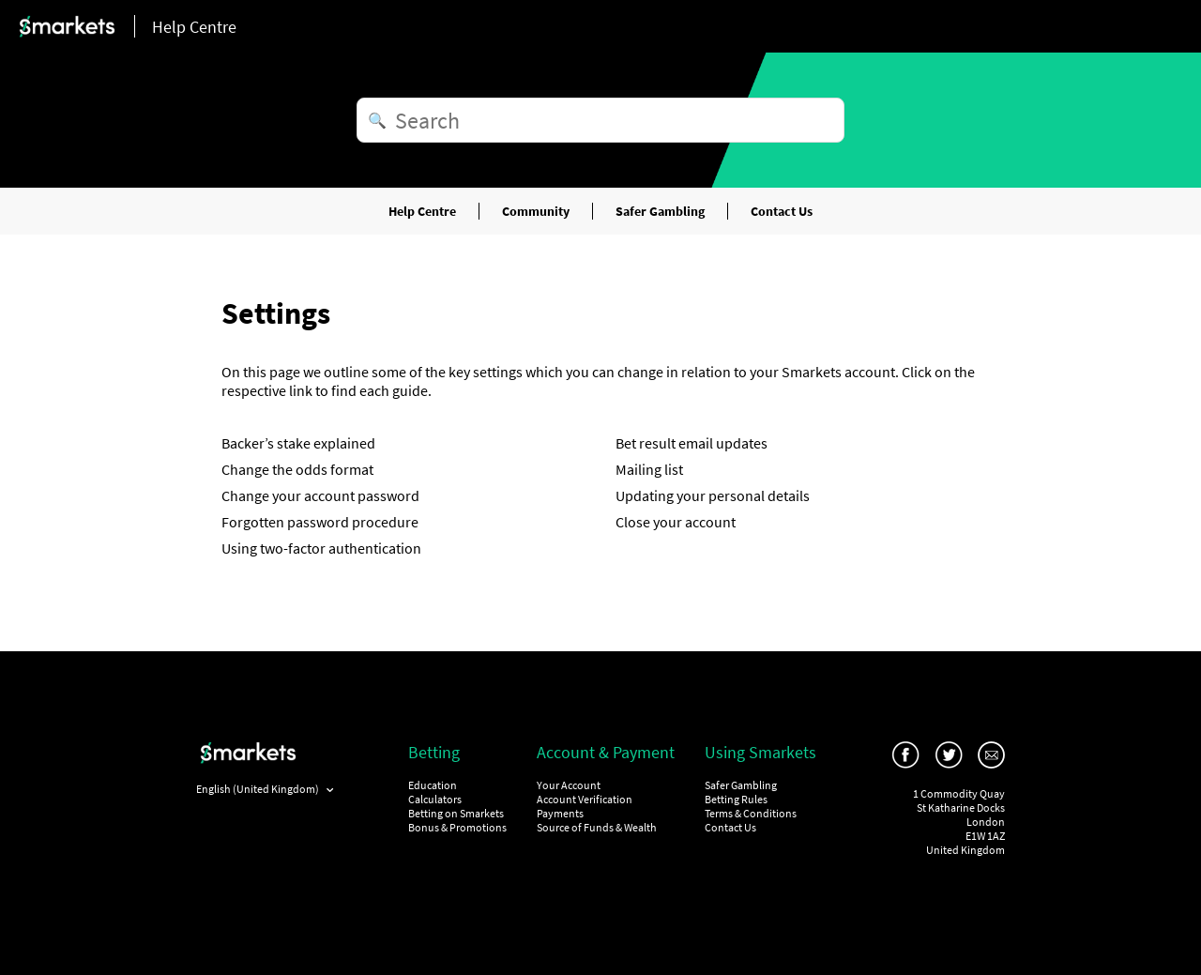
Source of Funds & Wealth (597, 827)
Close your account (676, 521)
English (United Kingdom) (258, 789)
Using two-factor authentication (321, 548)
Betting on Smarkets (456, 813)
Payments (560, 813)
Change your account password (320, 495)
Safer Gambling (660, 211)
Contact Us (782, 211)
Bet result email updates (692, 443)
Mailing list (649, 469)
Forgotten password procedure (319, 521)
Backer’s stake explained (298, 443)
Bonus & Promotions (457, 827)
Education (432, 785)
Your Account (568, 785)
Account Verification (584, 799)
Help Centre (422, 211)
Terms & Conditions (751, 813)
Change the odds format (297, 469)
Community (536, 211)
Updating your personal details (713, 495)
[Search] (600, 120)
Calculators (435, 799)
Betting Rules (736, 799)
